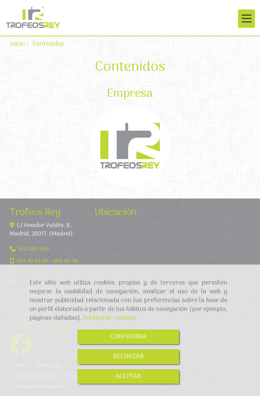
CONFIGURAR (128, 337)
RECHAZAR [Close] (128, 356)
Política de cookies (109, 318)
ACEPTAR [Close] (128, 376)
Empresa (130, 93)
